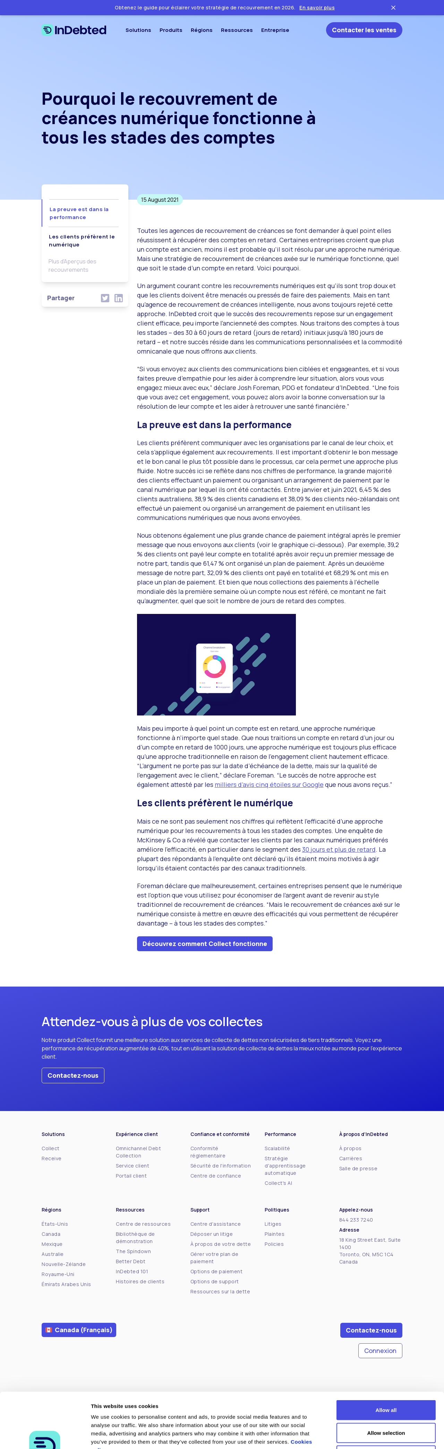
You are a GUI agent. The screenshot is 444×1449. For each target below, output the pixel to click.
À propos (350, 1148)
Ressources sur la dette (220, 1291)
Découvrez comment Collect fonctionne (205, 943)
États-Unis (55, 1224)
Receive (52, 1158)
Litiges (273, 1224)
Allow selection (386, 1381)
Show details (364, 1435)
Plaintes (274, 1234)
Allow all (386, 1358)
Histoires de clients (140, 1281)
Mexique (52, 1244)
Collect (51, 1148)
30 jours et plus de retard (339, 849)
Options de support (214, 1281)
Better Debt (131, 1261)
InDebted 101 (132, 1271)
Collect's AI (278, 1183)
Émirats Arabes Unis (66, 1284)
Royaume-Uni (58, 1274)
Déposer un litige (211, 1234)
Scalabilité (277, 1148)
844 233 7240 (356, 1219)
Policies (274, 1244)
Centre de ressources (143, 1224)
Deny (386, 1403)
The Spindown (133, 1251)
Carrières (350, 1158)
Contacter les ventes (364, 30)
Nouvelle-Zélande (64, 1264)
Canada (51, 1234)
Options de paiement (216, 1271)
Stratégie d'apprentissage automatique (285, 1165)
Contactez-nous (73, 1075)
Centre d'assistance (215, 1224)
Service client (132, 1165)
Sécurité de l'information (220, 1165)
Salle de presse (358, 1168)
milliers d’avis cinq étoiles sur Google (269, 784)
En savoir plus (317, 7)
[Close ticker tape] (393, 7)
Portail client (131, 1175)
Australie (53, 1254)
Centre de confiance (215, 1175)
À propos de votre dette (220, 1244)
